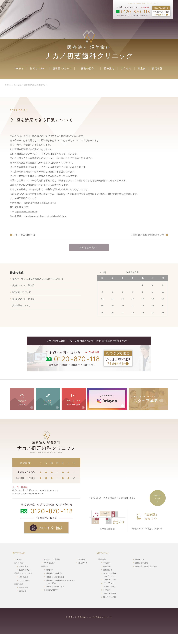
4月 (104, 272)
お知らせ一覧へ (88, 247)
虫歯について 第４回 (23, 299)
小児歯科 (107, 590)
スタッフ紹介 (24, 580)
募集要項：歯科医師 (54, 573)
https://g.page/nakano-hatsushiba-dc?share (45, 216)
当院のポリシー (25, 570)
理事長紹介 (23, 577)
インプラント (108, 583)
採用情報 (50, 570)
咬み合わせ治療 (109, 597)
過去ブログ (48, 399)
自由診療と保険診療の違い (146, 566)
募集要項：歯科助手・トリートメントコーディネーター (60, 581)
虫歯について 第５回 (23, 285)
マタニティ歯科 (109, 594)
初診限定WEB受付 (51, 590)
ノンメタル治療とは (24, 235)
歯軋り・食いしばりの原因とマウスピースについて (38, 279)
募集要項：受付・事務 (55, 587)
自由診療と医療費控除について (147, 235)
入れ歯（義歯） (109, 587)
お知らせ (22, 399)
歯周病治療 (107, 570)
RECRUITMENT (148, 399)
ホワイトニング (109, 579)
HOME (19, 559)
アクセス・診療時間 (52, 559)
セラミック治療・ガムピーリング (110, 574)
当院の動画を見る (74, 399)
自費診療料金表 (141, 563)
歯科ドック (139, 559)
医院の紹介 (23, 587)
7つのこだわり (50, 563)
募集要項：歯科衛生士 (55, 577)
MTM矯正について (21, 292)
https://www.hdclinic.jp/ (26, 211)
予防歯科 (107, 563)
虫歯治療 (107, 566)
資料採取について (21, 305)
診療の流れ (23, 566)
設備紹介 (22, 591)
